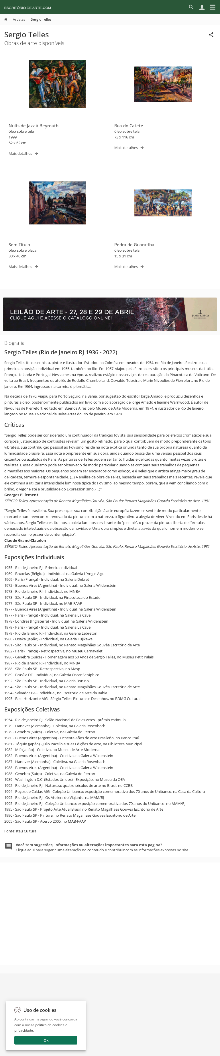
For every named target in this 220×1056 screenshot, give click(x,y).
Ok (46, 1040)
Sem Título (19, 244)
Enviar (110, 1023)
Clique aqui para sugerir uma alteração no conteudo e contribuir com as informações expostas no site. (102, 847)
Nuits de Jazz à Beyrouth (33, 125)
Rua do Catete (128, 125)
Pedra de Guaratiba (134, 244)
